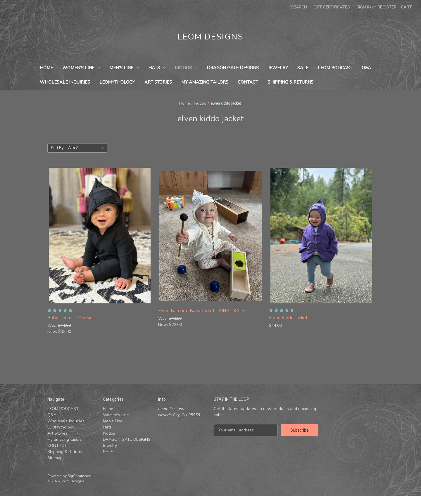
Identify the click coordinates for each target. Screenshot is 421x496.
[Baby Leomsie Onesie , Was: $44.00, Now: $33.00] (99, 235)
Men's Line (124, 68)
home (46, 68)
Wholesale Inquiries (65, 82)
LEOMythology (117, 82)
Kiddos (186, 68)
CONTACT (248, 82)
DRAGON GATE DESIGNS (233, 68)
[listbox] (87, 148)
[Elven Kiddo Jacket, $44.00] (321, 235)
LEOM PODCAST (335, 68)
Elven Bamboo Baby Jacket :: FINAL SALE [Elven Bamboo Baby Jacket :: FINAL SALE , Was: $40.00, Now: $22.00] (201, 311)
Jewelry (278, 68)
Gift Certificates (331, 7)
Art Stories (158, 82)
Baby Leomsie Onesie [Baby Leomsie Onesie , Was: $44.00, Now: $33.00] (70, 318)
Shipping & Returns (290, 82)
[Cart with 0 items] (406, 7)
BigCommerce (79, 475)
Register (386, 7)
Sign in (363, 7)
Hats (156, 68)
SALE (302, 68)
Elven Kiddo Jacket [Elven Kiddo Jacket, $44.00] (288, 318)
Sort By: (58, 148)
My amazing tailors (204, 82)
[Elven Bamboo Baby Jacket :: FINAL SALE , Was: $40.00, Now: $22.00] (210, 235)
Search (299, 7)
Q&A (366, 68)
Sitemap (55, 458)
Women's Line (81, 68)
